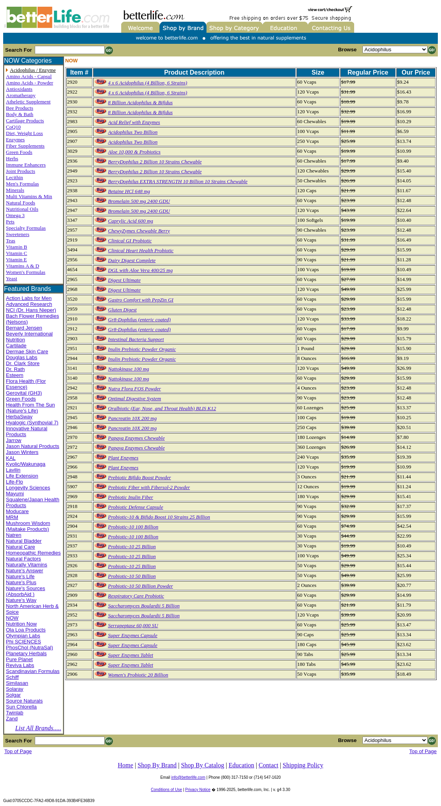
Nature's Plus (21, 582)
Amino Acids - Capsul (29, 76)
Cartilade (16, 346)
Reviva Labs (20, 665)
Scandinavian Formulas (33, 671)
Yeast (11, 278)
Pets (10, 222)
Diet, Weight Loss (24, 133)
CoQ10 (13, 127)
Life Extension (22, 476)
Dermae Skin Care (27, 351)
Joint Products (20, 171)
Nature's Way (21, 600)
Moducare (17, 511)
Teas (10, 241)
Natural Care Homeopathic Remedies (33, 550)
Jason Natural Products (32, 446)
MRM (12, 517)
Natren (13, 535)
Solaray (14, 689)
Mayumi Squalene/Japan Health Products (32, 499)
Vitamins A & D (22, 266)
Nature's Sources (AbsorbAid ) (25, 591)
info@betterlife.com (188, 777)
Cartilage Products (25, 121)
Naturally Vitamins (26, 565)
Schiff (12, 677)
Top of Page (18, 751)
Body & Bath (19, 114)
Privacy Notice (197, 789)
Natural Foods (20, 203)
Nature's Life (20, 576)
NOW (12, 618)
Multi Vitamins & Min (29, 196)
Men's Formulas (22, 184)
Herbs (12, 158)
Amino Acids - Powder (29, 83)
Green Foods (19, 152)
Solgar (13, 695)
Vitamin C (16, 253)
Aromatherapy (21, 95)
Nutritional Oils (22, 209)
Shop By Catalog (202, 765)
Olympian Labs (23, 636)
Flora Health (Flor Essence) (26, 384)
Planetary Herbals (26, 653)
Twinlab (14, 713)
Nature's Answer (24, 571)
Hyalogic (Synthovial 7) (32, 422)
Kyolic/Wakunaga (25, 464)
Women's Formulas (25, 272)
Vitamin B (16, 247)
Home (125, 765)
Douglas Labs (22, 357)
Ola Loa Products (25, 630)
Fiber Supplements (25, 146)
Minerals (15, 190)
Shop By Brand (157, 765)
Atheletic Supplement (28, 102)
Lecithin (14, 177)
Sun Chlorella (21, 707)
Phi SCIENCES (23, 642)
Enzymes (15, 139)
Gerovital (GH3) (24, 393)
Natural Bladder (23, 541)
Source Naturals (24, 701)
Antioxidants (19, 89)
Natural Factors (23, 559)
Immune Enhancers (26, 165)
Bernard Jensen (24, 328)
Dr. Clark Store (22, 363)
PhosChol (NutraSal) (29, 647)
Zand (12, 719)
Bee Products (19, 108)
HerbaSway (19, 417)
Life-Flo (14, 482)
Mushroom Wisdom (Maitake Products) (28, 526)
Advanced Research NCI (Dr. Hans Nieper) (31, 307)
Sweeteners (17, 234)
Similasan (17, 683)
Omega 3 (15, 215)
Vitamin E (16, 259)
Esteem (14, 375)
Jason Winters (22, 452)
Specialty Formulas (26, 228)
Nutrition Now (21, 624)
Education (241, 765)
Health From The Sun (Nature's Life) (30, 408)
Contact (268, 765)
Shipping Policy (303, 765)
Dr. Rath (15, 369)
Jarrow (13, 440)
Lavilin (13, 470)
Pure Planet (19, 659)
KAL (11, 458)
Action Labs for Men (29, 298)
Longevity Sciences (28, 488)
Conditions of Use (166, 789)
